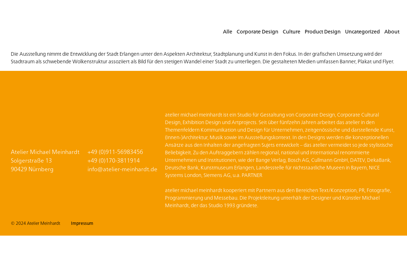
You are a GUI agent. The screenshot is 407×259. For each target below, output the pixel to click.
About (391, 31)
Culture (291, 31)
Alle (227, 31)
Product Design (323, 31)
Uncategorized (362, 31)
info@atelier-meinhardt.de (122, 169)
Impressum (82, 223)
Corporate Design (257, 31)
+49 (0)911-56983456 (115, 151)
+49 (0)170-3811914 (114, 160)
